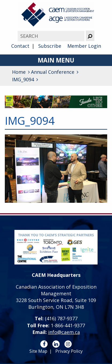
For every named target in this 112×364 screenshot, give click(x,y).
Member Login (84, 46)
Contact (20, 46)
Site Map (38, 351)
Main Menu (56, 60)
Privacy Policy (69, 351)
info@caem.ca (64, 332)
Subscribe (49, 46)
